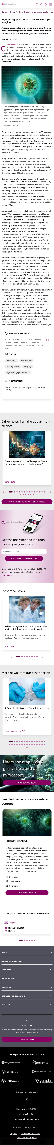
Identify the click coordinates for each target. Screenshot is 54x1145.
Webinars (6, 987)
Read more (9, 575)
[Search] (37, 4)
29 (44, 744)
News (4, 952)
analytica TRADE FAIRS (12, 961)
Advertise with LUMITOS (26, 1109)
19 (30, 494)
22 (27, 744)
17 (25, 494)
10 (34, 491)
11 (37, 491)
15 (20, 494)
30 (27, 747)
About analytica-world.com (27, 1119)
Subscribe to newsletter (24, 558)
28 (42, 744)
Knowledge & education (13, 996)
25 (34, 744)
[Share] (41, 4)
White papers (8, 979)
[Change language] (45, 4)
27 (39, 744)
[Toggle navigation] (50, 4)
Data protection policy (27, 1137)
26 (37, 744)
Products (6, 970)
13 (42, 491)
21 (24, 744)
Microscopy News (27, 782)
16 (23, 494)
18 (28, 494)
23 (29, 744)
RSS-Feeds (6, 1005)
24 (32, 744)
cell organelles (12, 44)
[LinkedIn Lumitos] (27, 1099)
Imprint (13, 1133)
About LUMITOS (26, 1114)
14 (44, 491)
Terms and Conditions (30, 1133)
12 (39, 491)
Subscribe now (26, 1039)
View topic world (27, 892)
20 (33, 494)
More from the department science (27, 501)
